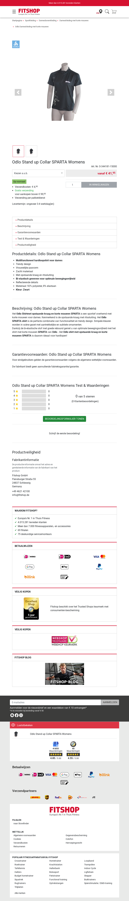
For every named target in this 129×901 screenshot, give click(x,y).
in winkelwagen (99, 184)
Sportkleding (30, 20)
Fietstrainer (54, 875)
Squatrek (19, 879)
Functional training (58, 879)
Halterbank (54, 868)
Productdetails (25, 219)
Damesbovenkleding (47, 20)
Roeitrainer (20, 864)
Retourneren (19, 846)
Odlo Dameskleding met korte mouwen (32, 26)
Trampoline (89, 864)
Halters (18, 872)
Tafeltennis (20, 868)
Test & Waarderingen (28, 238)
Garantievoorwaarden (29, 232)
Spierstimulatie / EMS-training (98, 883)
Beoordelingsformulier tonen (64, 418)
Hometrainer (55, 861)
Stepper (88, 875)
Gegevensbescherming (76, 835)
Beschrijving (24, 226)
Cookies (17, 839)
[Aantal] (73, 185)
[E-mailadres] (55, 702)
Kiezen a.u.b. (21, 173)
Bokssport (54, 872)
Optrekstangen (56, 883)
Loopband (89, 861)
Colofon (69, 839)
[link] (30, 557)
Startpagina (17, 20)
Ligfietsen (88, 872)
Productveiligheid (26, 244)
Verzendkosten (21, 843)
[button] (18, 92)
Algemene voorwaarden (25, 835)
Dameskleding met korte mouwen (73, 20)
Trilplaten (19, 887)
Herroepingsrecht (74, 843)
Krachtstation (55, 864)
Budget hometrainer (24, 875)
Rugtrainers (20, 883)
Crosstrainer (20, 861)
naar (21, 823)
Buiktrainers (90, 879)
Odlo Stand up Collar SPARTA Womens (50, 734)
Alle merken (20, 893)
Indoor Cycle (90, 868)
